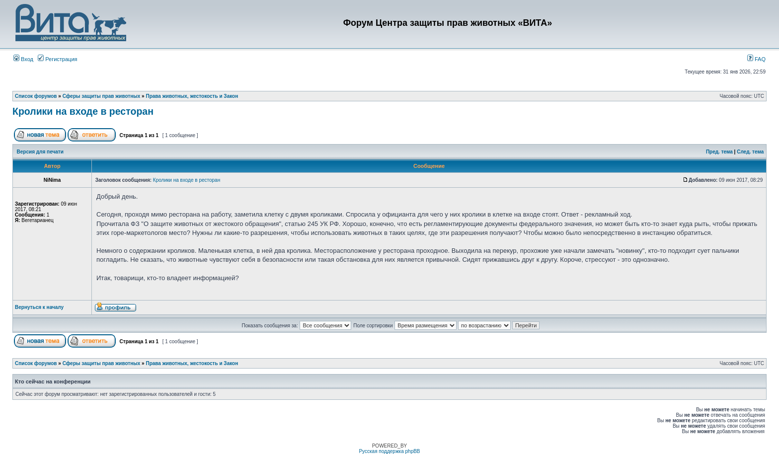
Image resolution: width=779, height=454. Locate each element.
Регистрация (57, 59)
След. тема (750, 151)
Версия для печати (40, 151)
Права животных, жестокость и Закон (192, 96)
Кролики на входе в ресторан (83, 111)
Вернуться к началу (39, 307)
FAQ (756, 59)
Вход (23, 59)
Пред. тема (719, 151)
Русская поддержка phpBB (389, 451)
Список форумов (36, 96)
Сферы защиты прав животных (102, 96)
